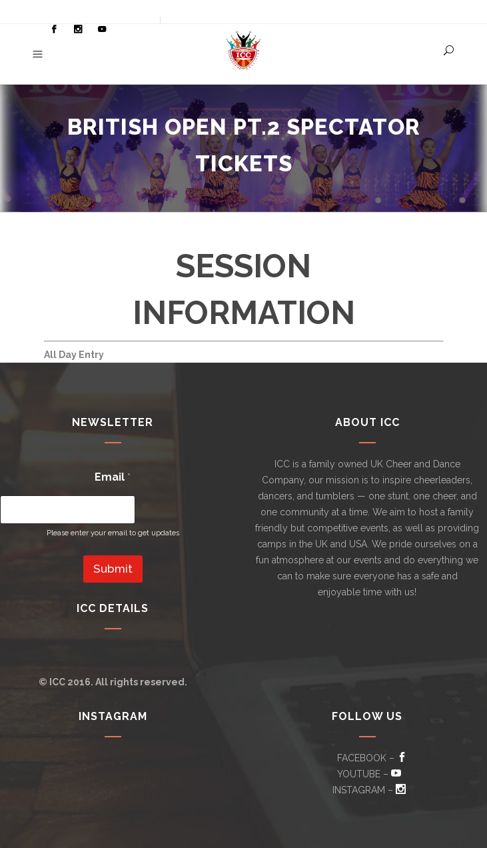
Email (113, 477)
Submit (113, 568)
